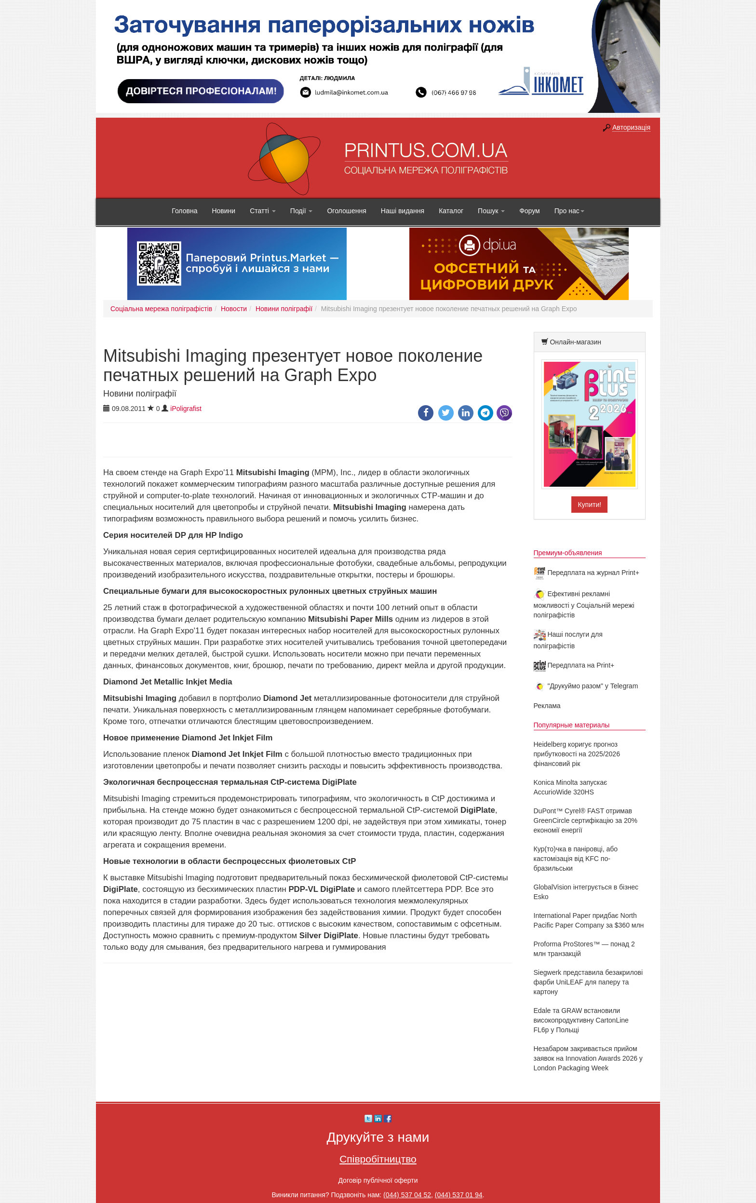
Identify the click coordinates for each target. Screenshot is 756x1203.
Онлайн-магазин (575, 342)
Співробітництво (378, 1158)
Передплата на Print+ (574, 665)
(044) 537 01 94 (459, 1195)
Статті (263, 211)
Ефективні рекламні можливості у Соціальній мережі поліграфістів (584, 604)
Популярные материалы (572, 725)
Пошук (491, 211)
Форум (529, 211)
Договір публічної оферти (378, 1180)
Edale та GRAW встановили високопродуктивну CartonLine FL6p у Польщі (581, 1020)
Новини (223, 211)
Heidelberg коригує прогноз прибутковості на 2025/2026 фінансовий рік (577, 753)
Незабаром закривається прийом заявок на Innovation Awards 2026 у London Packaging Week (588, 1058)
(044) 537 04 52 (407, 1195)
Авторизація (631, 127)
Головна (184, 211)
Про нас (569, 211)
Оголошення (346, 211)
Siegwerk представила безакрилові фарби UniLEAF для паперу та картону (588, 982)
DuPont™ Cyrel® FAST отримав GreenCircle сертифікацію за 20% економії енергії (586, 820)
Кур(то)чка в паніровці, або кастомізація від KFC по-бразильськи (576, 858)
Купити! (589, 504)
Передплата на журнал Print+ (586, 572)
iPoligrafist (186, 408)
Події (301, 211)
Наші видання (402, 211)
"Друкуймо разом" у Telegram (586, 686)
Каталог (451, 211)
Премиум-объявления (568, 553)
